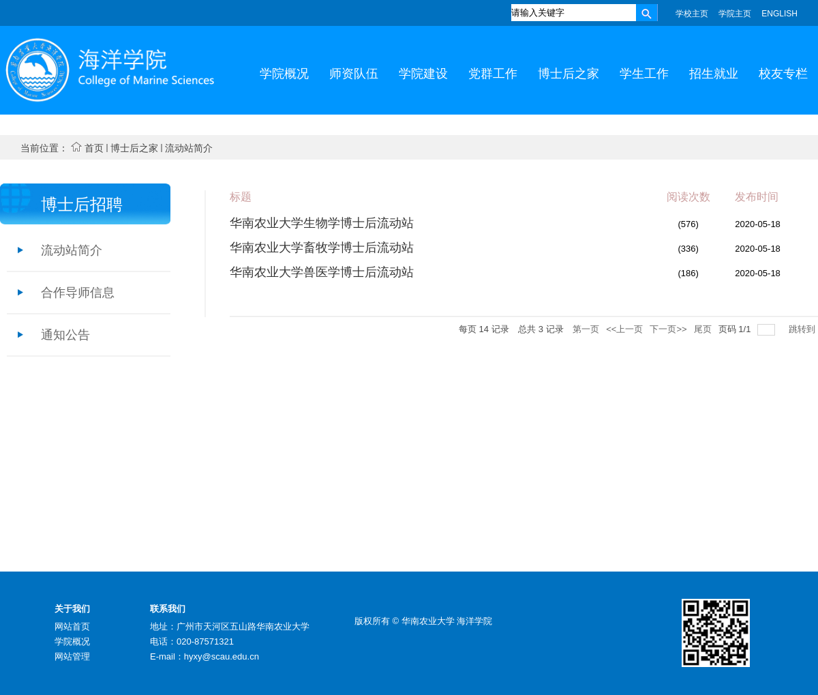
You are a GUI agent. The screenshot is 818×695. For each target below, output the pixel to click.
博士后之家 (134, 148)
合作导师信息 (78, 292)
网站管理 (72, 656)
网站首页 (72, 626)
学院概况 (72, 641)
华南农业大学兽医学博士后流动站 (322, 272)
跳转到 (803, 329)
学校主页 (692, 13)
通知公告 (65, 335)
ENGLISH (779, 13)
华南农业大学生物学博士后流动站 (322, 223)
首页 (94, 148)
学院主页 (734, 13)
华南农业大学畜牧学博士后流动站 (322, 247)
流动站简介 (189, 148)
